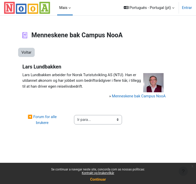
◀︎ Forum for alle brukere (42, 119)
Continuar (98, 179)
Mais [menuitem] (63, 7)
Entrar (187, 7)
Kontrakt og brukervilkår (98, 173)
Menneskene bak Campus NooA (139, 96)
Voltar (26, 52)
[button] (149, 7)
